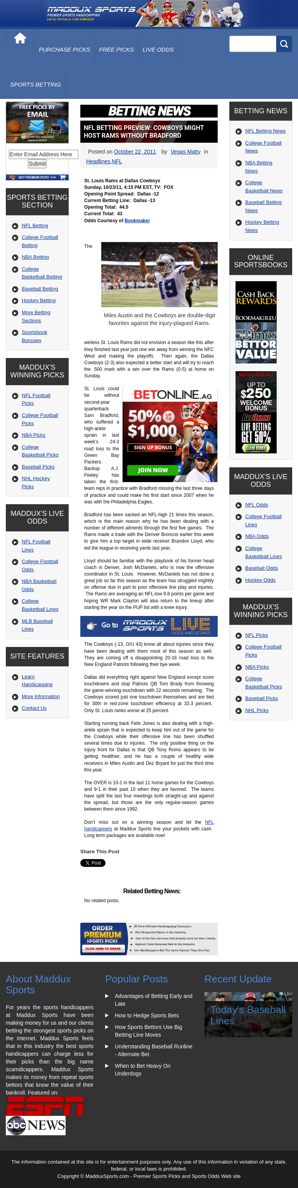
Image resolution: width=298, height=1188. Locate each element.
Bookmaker (137, 220)
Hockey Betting (38, 300)
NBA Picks (33, 435)
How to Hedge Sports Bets (147, 1015)
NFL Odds (256, 505)
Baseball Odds (261, 568)
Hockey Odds (260, 580)
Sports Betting (35, 84)
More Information (41, 696)
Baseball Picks (38, 467)
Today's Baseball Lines (248, 1015)
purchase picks (64, 49)
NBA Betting (35, 257)
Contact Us (34, 708)
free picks (116, 49)
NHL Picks (257, 710)
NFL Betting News (265, 131)
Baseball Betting (40, 289)
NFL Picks (256, 635)
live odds (158, 49)
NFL (117, 161)
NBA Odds (257, 536)
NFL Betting (35, 225)
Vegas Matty (186, 152)
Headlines (98, 161)
